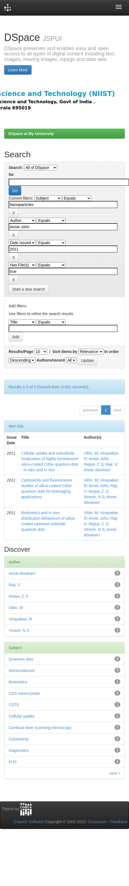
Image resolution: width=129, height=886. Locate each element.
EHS (13, 762)
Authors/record (51, 360)
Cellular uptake (22, 716)
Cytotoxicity (19, 739)
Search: (16, 167)
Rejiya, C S (93, 464)
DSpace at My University (31, 133)
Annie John (98, 459)
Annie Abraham (97, 470)
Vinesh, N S (94, 497)
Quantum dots (21, 659)
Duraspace (97, 821)
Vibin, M (91, 453)
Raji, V (111, 464)
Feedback (118, 821)
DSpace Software (29, 821)
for (11, 174)
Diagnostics (19, 750)
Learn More (18, 70)
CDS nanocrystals (24, 693)
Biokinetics (18, 682)
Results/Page (21, 351)
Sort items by (64, 351)
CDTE (14, 705)
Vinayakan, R (20, 619)
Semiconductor (22, 670)
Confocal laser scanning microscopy (40, 727)
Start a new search (28, 289)
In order (111, 351)
